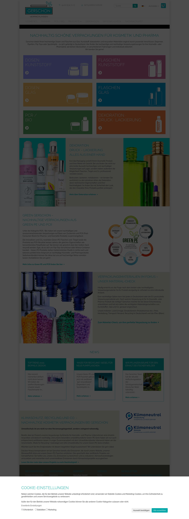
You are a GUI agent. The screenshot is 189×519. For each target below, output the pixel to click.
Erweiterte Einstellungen (31, 506)
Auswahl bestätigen (141, 510)
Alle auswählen (159, 510)
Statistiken (40, 510)
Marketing (51, 510)
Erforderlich (27, 510)
